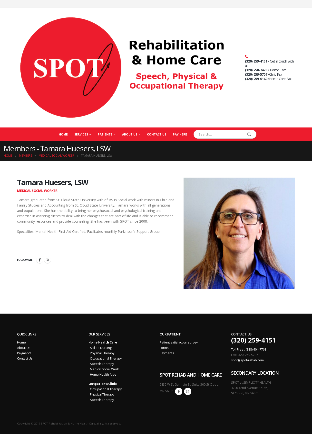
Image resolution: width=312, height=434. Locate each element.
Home (63, 134)
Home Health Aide (102, 374)
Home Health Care (102, 342)
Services (81, 134)
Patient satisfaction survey (179, 342)
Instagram (47, 259)
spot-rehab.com (252, 360)
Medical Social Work (103, 369)
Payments (24, 353)
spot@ (236, 360)
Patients (105, 134)
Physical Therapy (101, 353)
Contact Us (156, 134)
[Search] (249, 134)
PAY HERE (180, 134)
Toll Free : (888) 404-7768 (248, 349)
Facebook (39, 259)
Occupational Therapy (105, 358)
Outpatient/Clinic (102, 384)
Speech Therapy (101, 364)
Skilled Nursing (100, 348)
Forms (164, 348)
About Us (129, 134)
